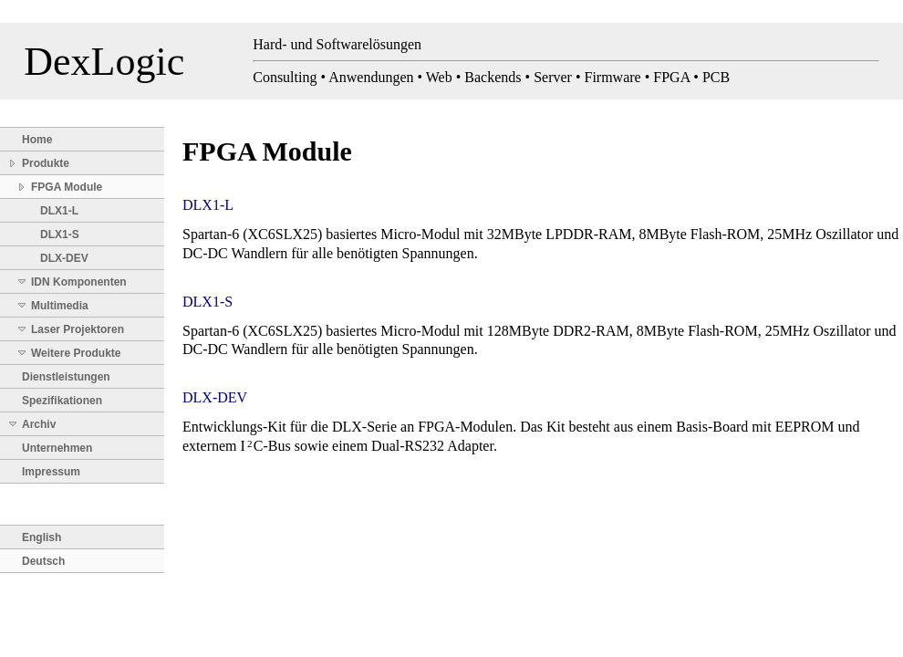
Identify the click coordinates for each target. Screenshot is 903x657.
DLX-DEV (64, 258)
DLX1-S (59, 234)
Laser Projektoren (77, 329)
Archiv (39, 424)
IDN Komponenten (79, 282)
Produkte (45, 163)
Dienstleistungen (66, 376)
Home (37, 139)
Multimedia (59, 305)
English (41, 537)
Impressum (51, 471)
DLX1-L (59, 210)
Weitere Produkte (75, 353)
